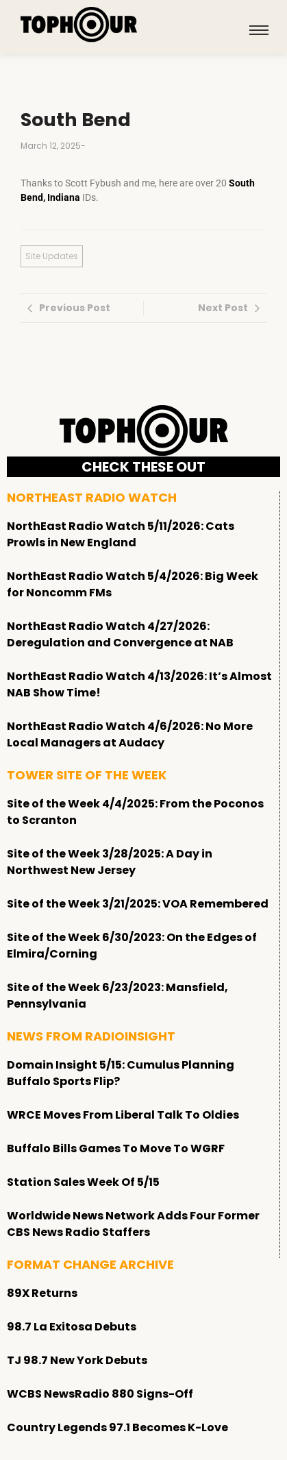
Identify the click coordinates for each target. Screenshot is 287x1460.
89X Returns (42, 1293)
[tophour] (79, 24)
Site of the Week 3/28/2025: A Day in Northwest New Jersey (109, 862)
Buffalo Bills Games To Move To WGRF (116, 1148)
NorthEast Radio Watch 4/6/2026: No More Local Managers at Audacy (130, 734)
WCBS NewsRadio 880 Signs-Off (100, 1394)
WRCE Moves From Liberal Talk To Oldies (123, 1115)
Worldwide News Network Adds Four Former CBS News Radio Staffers (133, 1224)
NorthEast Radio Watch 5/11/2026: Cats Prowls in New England (120, 534)
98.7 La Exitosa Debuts (71, 1327)
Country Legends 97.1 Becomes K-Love (117, 1427)
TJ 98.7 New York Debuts (77, 1360)
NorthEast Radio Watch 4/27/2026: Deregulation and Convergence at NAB (120, 634)
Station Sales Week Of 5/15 (83, 1182)
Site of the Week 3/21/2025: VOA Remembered (138, 904)
